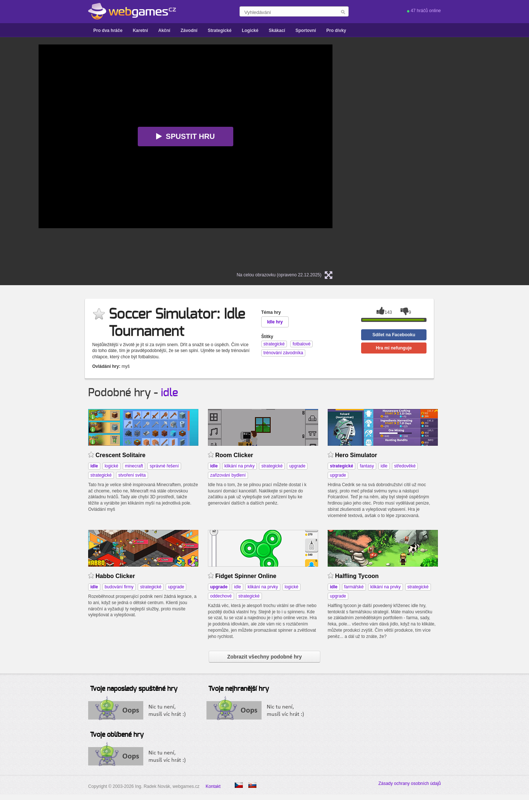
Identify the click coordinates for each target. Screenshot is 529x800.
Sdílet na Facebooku (394, 334)
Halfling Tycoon (357, 576)
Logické (250, 30)
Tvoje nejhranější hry (238, 689)
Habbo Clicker (115, 576)
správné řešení (164, 466)
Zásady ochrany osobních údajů (409, 783)
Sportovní (305, 30)
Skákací (277, 30)
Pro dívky (336, 30)
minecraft (134, 466)
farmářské (354, 586)
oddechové (221, 596)
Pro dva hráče (107, 30)
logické (111, 466)
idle (169, 392)
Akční (164, 30)
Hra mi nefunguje (394, 348)
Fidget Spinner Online (245, 576)
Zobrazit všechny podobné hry (264, 657)
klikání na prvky (239, 466)
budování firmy (119, 586)
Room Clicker (234, 455)
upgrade (297, 466)
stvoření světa (132, 475)
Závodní (188, 30)
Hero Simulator (356, 455)
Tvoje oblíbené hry (117, 735)
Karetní (140, 30)
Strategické (219, 30)
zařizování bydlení (228, 475)
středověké (405, 466)
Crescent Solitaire (120, 455)
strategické (101, 475)
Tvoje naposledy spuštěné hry (133, 689)
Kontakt (213, 786)
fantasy (367, 466)
